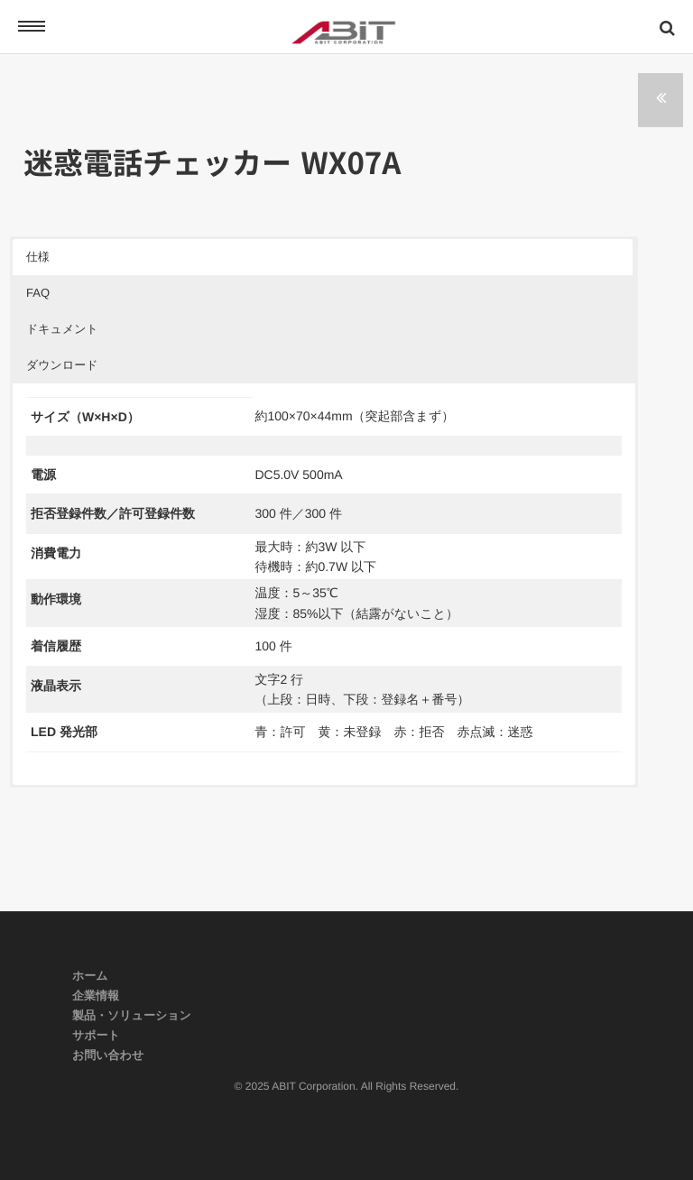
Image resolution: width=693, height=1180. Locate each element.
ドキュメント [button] (62, 329)
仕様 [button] (38, 256)
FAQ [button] (38, 293)
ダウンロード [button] (62, 365)
